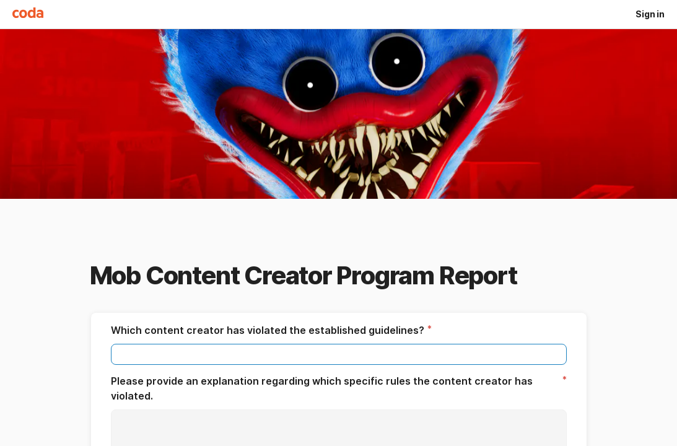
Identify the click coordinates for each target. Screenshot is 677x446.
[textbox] (339, 354)
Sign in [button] (650, 14)
